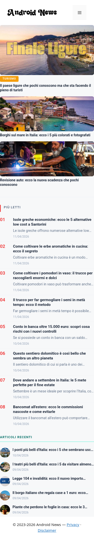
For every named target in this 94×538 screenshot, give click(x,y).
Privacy (73, 524)
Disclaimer (47, 530)
